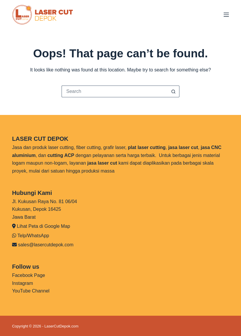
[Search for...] (115, 91)
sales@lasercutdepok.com (45, 244)
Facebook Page (28, 275)
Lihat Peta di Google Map (43, 226)
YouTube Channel (30, 290)
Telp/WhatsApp (33, 235)
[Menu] (226, 14)
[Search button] (173, 91)
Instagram (22, 283)
